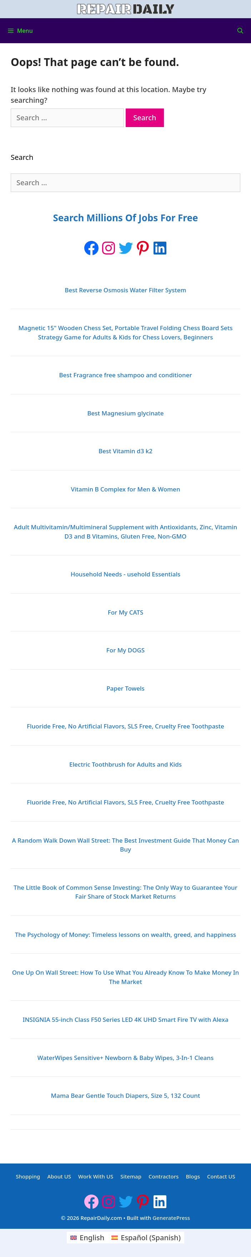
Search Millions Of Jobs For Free (125, 217)
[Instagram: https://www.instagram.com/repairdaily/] (108, 248)
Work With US (95, 1176)
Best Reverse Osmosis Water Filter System (125, 290)
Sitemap (130, 1176)
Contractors (164, 1176)
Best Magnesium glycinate (125, 413)
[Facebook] (91, 248)
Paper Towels (125, 688)
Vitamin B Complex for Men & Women (125, 489)
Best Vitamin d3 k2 (125, 451)
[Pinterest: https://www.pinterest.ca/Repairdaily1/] (142, 248)
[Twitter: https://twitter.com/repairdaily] (125, 248)
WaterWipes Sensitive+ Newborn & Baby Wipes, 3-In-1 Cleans (125, 1058)
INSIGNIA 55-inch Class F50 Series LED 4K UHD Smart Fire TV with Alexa (125, 1019)
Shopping (28, 1176)
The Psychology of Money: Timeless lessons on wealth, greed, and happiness (125, 934)
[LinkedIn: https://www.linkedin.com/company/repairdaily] (160, 248)
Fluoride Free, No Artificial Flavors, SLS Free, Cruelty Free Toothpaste (125, 726)
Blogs (193, 1176)
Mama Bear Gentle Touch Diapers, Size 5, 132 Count (125, 1095)
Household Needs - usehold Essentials (126, 574)
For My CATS (126, 612)
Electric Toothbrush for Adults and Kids (125, 764)
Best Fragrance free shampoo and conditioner (125, 375)
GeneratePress (171, 1217)
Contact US (221, 1176)
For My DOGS (125, 650)
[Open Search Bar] (240, 30)
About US (59, 1176)
